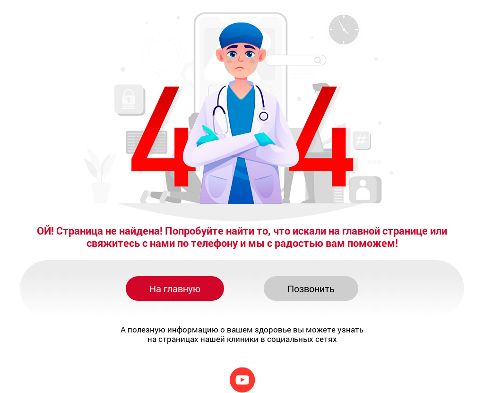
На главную (174, 288)
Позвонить (311, 288)
